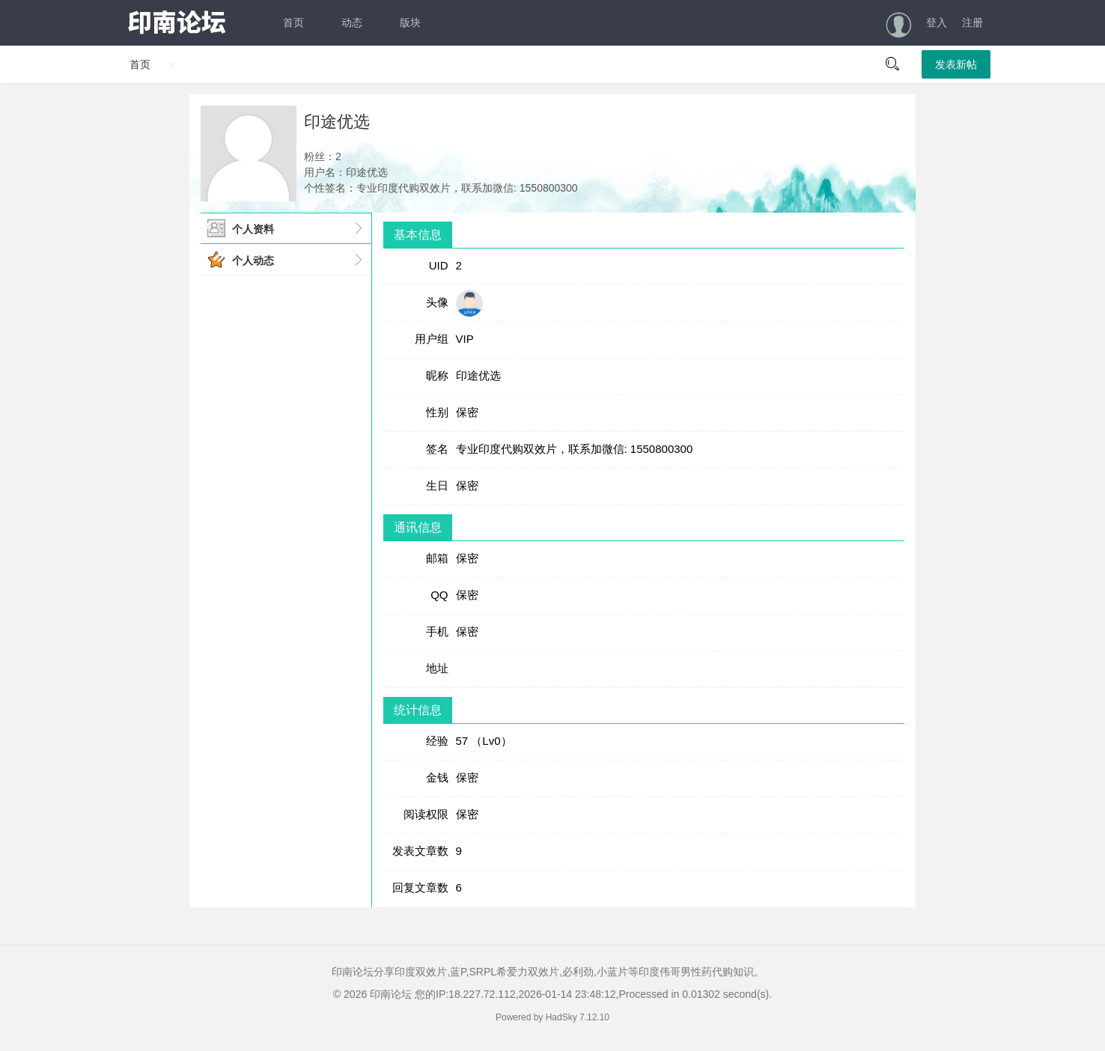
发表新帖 (956, 64)
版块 (410, 22)
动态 (351, 22)
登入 (936, 22)
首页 (293, 22)
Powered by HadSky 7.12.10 (552, 1017)
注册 (972, 22)
